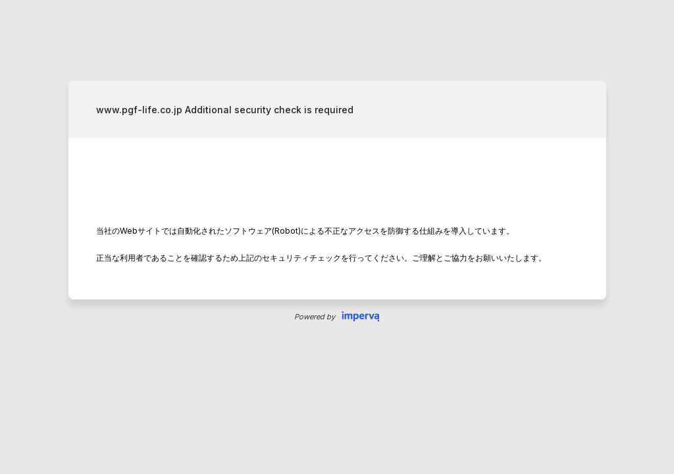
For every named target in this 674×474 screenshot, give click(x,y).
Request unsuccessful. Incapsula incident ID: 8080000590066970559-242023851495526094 (337, 237)
